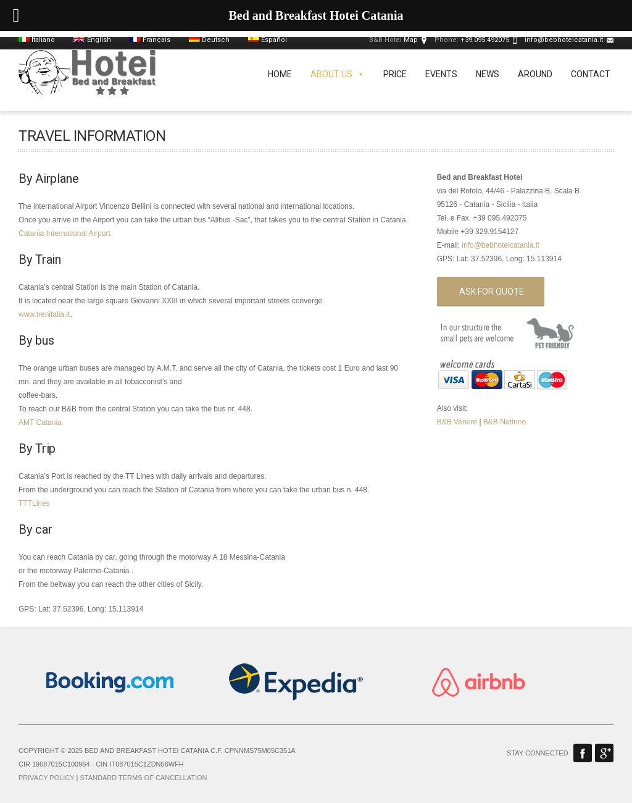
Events (441, 74)
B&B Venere (457, 422)
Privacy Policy (46, 777)
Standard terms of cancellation (143, 777)
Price (395, 74)
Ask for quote (491, 291)
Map (411, 40)
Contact (590, 74)
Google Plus (604, 753)
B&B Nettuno (504, 422)
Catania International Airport (64, 233)
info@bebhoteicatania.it (564, 40)
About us (337, 74)
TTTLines (34, 503)
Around (535, 74)
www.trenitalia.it (44, 314)
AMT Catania (40, 422)
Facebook (582, 753)
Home (280, 74)
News (487, 74)
